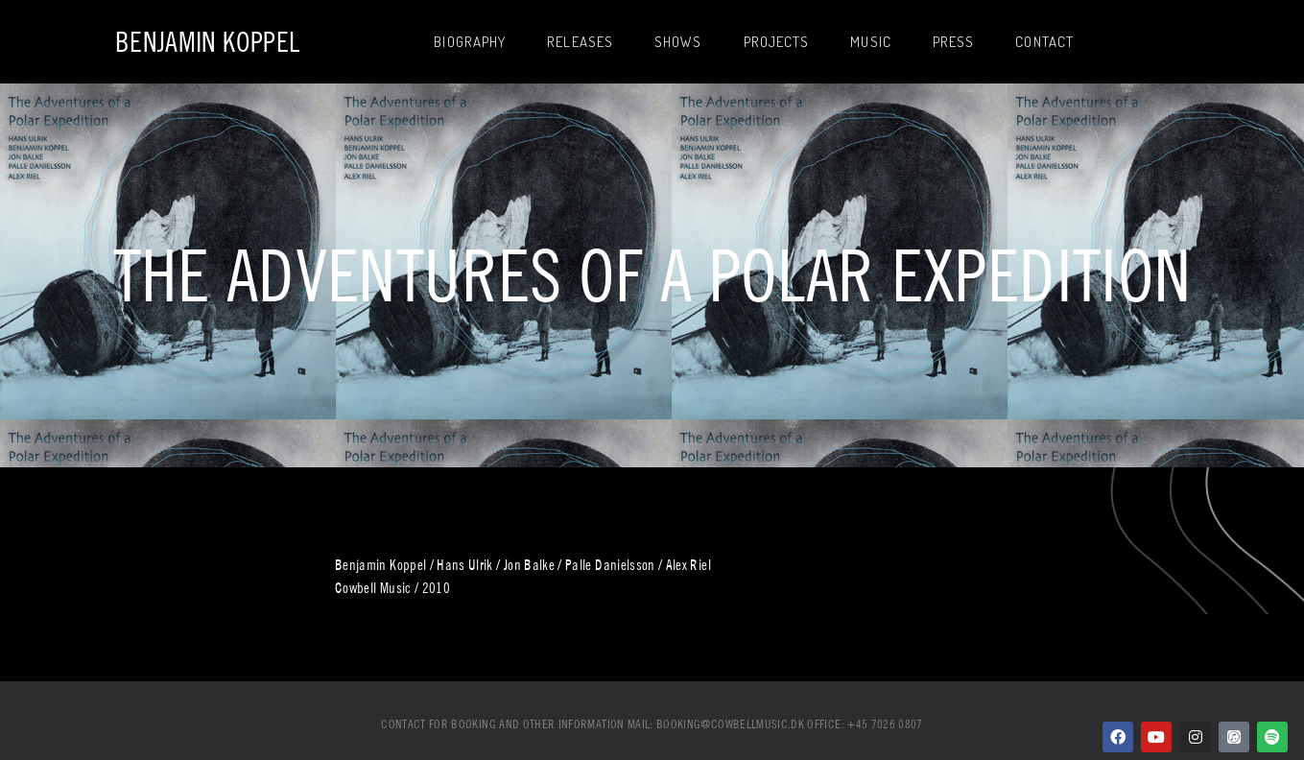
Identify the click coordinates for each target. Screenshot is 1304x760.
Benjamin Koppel (207, 42)
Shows (678, 42)
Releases (580, 42)
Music (870, 42)
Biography (470, 42)
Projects (777, 42)
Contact (1044, 42)
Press (954, 42)
